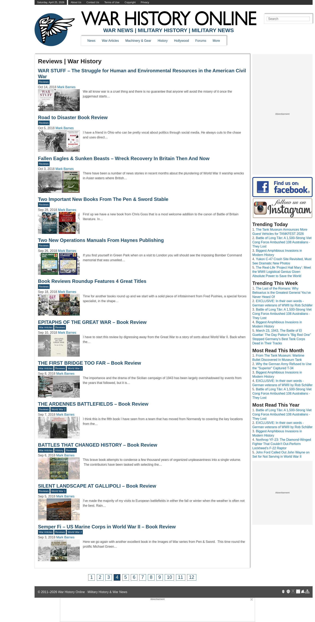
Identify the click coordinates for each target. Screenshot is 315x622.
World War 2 (75, 368)
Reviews (44, 81)
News (91, 40)
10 (169, 577)
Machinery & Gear (138, 40)
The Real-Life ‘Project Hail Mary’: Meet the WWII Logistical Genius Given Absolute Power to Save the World (281, 272)
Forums (200, 40)
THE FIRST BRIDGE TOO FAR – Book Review (89, 363)
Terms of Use (111, 2)
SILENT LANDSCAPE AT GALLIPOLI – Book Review (97, 486)
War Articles (110, 40)
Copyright (130, 2)
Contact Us (92, 2)
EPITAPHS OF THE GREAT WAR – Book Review (92, 322)
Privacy (145, 2)
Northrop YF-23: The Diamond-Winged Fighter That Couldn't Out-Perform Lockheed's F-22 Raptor (281, 444)
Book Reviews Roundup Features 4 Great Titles (92, 281)
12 (191, 577)
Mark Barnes (66, 87)
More (216, 40)
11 (180, 577)
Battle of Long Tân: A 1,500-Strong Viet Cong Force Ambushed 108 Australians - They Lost (282, 242)
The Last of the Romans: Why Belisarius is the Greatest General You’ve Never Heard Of (281, 293)
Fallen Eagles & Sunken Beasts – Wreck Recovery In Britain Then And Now (124, 158)
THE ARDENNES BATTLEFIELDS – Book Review (93, 404)
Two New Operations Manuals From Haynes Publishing (101, 240)
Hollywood (181, 40)
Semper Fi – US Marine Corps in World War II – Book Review (107, 526)
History (163, 40)
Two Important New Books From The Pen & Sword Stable (103, 199)
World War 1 (58, 491)
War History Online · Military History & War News (92, 592)
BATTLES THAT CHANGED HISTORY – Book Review (97, 445)
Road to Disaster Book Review (73, 117)
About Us (76, 2)
